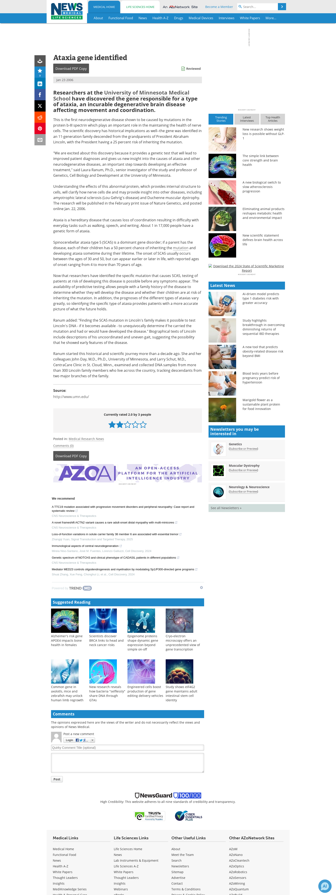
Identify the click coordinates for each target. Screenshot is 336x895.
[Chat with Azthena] (325, 886)
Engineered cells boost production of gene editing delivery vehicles (145, 690)
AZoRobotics (238, 871)
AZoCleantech (239, 860)
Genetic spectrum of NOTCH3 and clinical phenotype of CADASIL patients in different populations (116, 557)
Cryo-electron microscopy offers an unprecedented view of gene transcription (183, 642)
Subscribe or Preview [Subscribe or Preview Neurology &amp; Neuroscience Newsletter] (243, 615)
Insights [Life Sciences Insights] (119, 883)
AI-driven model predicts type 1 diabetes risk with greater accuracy (261, 422)
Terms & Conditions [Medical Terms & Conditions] (186, 888)
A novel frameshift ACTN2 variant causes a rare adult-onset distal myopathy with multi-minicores (115, 522)
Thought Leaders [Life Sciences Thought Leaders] (126, 877)
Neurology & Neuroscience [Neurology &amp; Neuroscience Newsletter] (249, 611)
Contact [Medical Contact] (177, 883)
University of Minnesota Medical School (121, 95)
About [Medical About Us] (175, 848)
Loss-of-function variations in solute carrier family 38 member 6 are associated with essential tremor (117, 534)
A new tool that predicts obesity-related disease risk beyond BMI (263, 475)
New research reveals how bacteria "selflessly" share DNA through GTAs (107, 693)
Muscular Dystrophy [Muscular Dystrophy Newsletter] (244, 589)
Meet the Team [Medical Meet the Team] (182, 854)
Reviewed (193, 68)
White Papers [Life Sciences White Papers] (123, 871)
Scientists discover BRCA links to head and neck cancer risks (106, 639)
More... (271, 18)
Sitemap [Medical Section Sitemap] (177, 871)
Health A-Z (60, 865)
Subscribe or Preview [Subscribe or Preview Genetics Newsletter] (243, 572)
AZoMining (237, 883)
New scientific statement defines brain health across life (263, 239)
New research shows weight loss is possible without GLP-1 (264, 133)
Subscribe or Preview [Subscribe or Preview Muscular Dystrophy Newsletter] (243, 594)
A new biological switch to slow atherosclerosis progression (262, 186)
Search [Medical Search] (176, 860)
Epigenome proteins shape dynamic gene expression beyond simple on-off (142, 642)
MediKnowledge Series (70, 888)
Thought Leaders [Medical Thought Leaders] (65, 877)
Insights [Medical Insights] (59, 883)
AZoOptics (236, 865)
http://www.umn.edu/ (71, 396)
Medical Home (104, 7)
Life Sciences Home (140, 7)
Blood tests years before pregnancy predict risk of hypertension (261, 501)
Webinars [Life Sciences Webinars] (121, 888)
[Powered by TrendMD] (72, 587)
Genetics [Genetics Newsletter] (235, 568)
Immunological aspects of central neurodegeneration (87, 546)
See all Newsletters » (226, 632)
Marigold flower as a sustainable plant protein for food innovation (261, 528)
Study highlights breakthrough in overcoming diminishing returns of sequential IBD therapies (264, 450)
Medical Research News (86, 439)
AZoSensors (237, 877)
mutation (180, 247)
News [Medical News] (57, 860)
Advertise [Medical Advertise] (178, 877)
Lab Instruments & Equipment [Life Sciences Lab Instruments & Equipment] (136, 860)
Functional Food (64, 854)
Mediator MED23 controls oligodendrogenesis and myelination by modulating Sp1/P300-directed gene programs (125, 569)
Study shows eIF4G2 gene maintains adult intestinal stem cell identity (181, 693)
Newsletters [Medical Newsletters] (180, 865)
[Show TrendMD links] (201, 587)
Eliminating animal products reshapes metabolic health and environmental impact (264, 213)
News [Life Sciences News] (118, 854)
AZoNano (236, 854)
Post (56, 778)
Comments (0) (63, 446)
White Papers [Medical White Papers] (62, 871)
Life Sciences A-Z (126, 865)
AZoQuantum (239, 888)
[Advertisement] (127, 473)
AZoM (233, 848)
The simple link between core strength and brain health (261, 160)
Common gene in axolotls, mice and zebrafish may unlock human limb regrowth (67, 693)
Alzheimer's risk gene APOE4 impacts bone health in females (67, 639)
